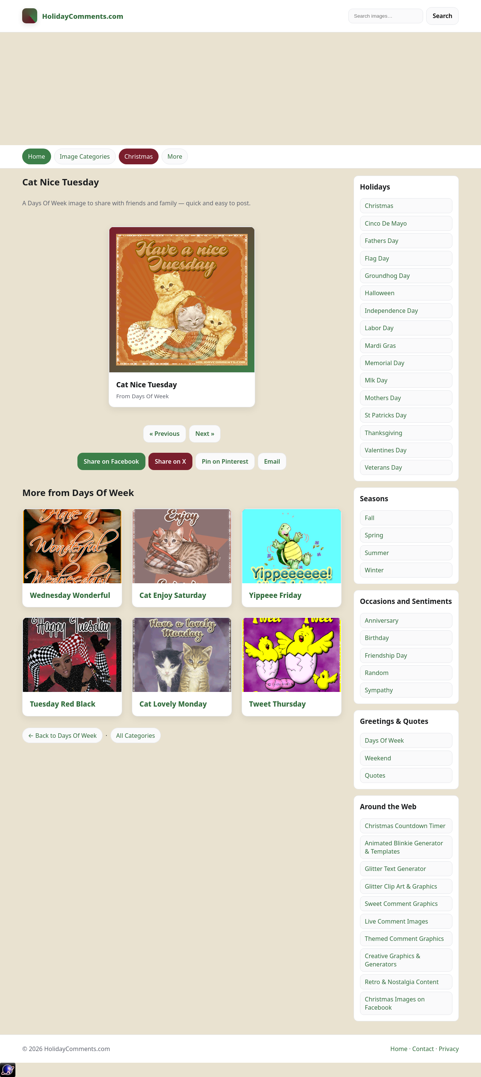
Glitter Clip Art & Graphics (401, 886)
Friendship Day (386, 655)
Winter (374, 570)
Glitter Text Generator (395, 869)
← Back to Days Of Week (62, 735)
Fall (370, 518)
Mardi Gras (380, 345)
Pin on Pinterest (225, 461)
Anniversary (381, 620)
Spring (374, 535)
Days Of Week (384, 740)
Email (272, 461)
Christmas (138, 156)
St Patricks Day (386, 415)
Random (377, 673)
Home (36, 156)
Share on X (170, 461)
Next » (205, 433)
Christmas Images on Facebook (395, 1003)
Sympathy (379, 690)
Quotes (375, 775)
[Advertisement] (240, 88)
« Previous (165, 433)
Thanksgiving (383, 433)
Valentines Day (386, 450)
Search (442, 16)
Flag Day (377, 258)
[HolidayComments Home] (72, 15)
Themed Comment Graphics (404, 938)
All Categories (135, 735)
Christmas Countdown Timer (405, 826)
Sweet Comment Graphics (401, 904)
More (174, 156)
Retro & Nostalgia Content (402, 982)
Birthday (377, 638)
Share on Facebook (111, 461)
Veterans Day (383, 467)
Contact (423, 1049)
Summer (377, 553)
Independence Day (391, 310)
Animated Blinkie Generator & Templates (404, 847)
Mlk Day (376, 380)
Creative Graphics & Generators (392, 960)
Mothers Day (383, 398)
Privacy (448, 1049)
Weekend (378, 758)
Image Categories (85, 156)
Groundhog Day (387, 276)
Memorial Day (384, 363)
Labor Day (379, 328)
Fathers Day (381, 241)
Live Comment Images (396, 921)
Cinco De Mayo (386, 223)
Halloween (380, 293)
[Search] (386, 16)
